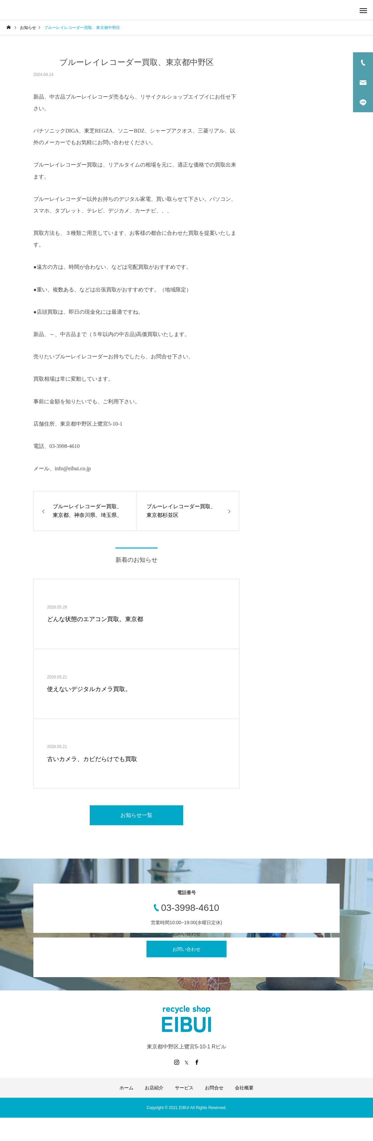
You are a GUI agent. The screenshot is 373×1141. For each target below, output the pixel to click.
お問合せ (214, 1087)
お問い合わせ (186, 948)
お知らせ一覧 (136, 815)
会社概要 (244, 1087)
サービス (184, 1087)
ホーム (126, 1087)
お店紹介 (154, 1087)
